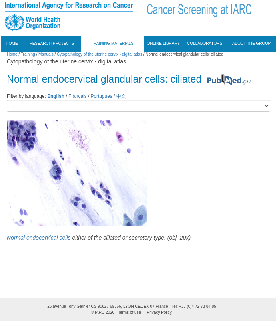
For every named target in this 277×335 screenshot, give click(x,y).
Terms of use (129, 312)
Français (77, 96)
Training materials (112, 43)
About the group (251, 43)
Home (12, 43)
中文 (121, 96)
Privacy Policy (159, 312)
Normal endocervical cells (39, 237)
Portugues (101, 96)
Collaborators (204, 43)
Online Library (163, 43)
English (55, 96)
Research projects (51, 43)
